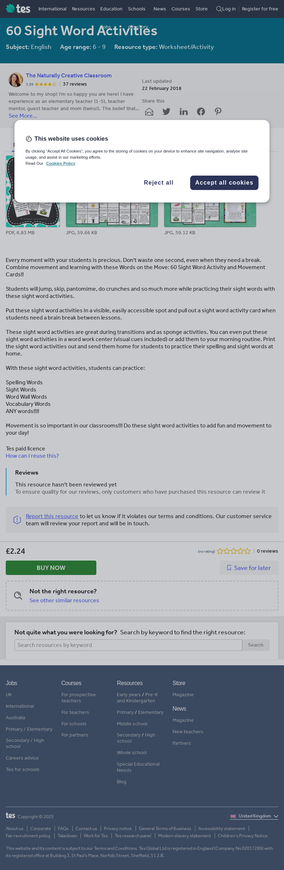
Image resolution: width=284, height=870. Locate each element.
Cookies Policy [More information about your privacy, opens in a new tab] (60, 163)
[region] (142, 161)
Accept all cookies (224, 183)
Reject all (159, 183)
